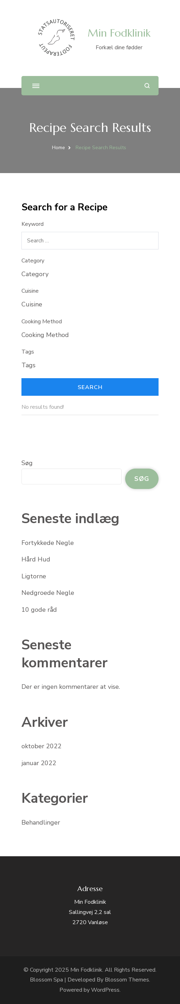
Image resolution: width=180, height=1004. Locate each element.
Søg (27, 463)
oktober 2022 (41, 746)
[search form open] (147, 86)
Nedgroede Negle (47, 593)
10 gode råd (39, 609)
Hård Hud (35, 559)
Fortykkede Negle (47, 543)
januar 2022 (38, 763)
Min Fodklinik (119, 32)
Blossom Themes (127, 980)
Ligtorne (33, 576)
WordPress (105, 990)
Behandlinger (40, 822)
